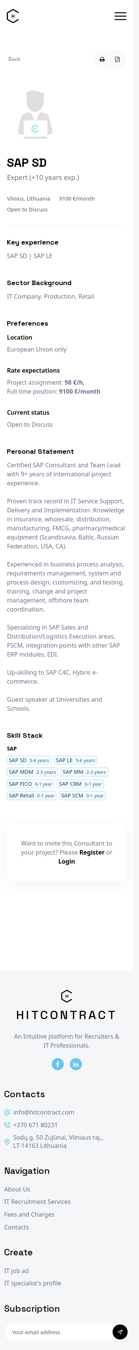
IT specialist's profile (32, 1283)
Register (92, 852)
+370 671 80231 (31, 1125)
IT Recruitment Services (37, 1202)
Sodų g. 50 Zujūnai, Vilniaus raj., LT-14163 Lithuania (53, 1142)
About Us (17, 1189)
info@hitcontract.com (39, 1112)
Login (66, 861)
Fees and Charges (29, 1215)
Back (14, 59)
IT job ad (16, 1271)
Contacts (16, 1227)
